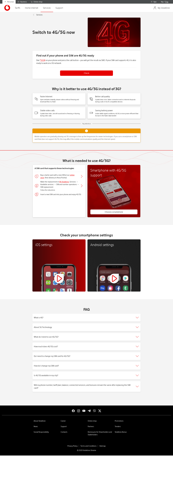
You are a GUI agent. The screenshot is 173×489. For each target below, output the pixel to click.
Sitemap (102, 446)
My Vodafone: (64, 182)
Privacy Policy (72, 446)
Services (37, 15)
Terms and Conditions (88, 446)
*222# (42, 60)
